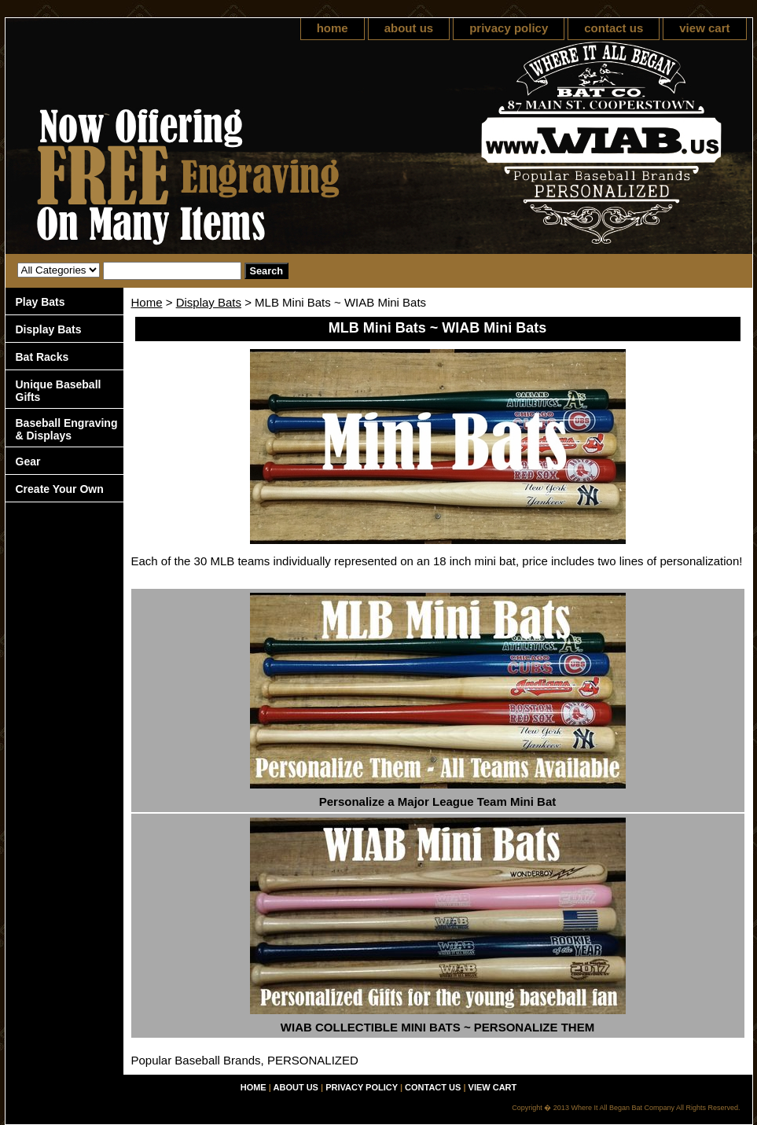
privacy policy (508, 28)
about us (409, 28)
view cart (704, 28)
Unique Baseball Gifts (58, 390)
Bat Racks (42, 357)
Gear (28, 461)
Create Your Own (60, 489)
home (332, 28)
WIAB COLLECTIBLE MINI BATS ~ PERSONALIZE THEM (437, 1027)
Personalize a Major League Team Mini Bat (437, 801)
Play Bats (40, 302)
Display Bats (208, 302)
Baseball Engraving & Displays (67, 429)
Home (147, 302)
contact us (613, 28)
